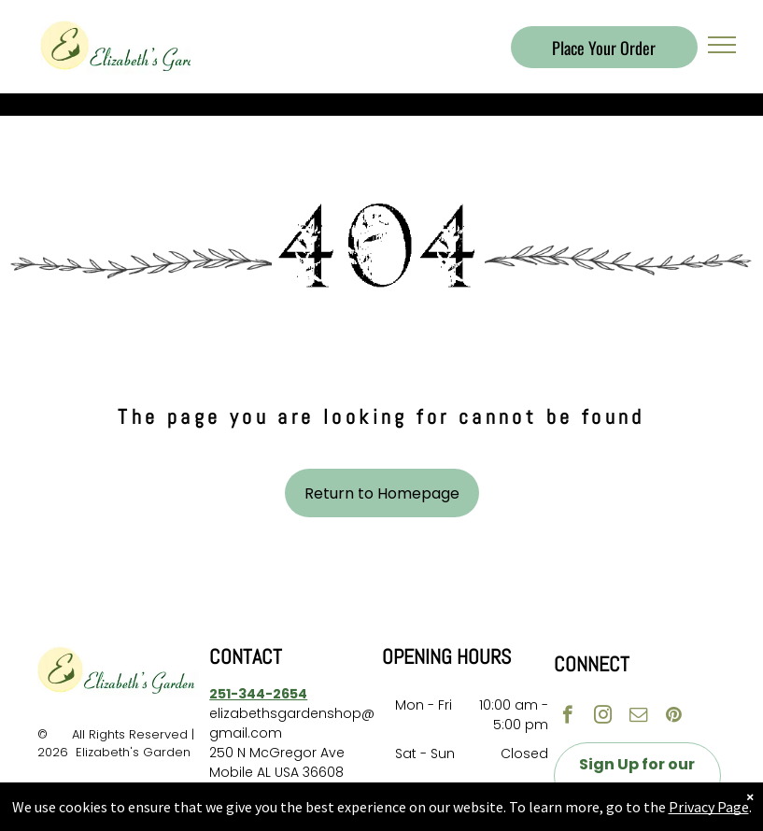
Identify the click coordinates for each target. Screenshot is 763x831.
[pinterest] (673, 717)
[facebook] (567, 717)
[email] (638, 717)
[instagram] (602, 717)
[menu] (722, 45)
